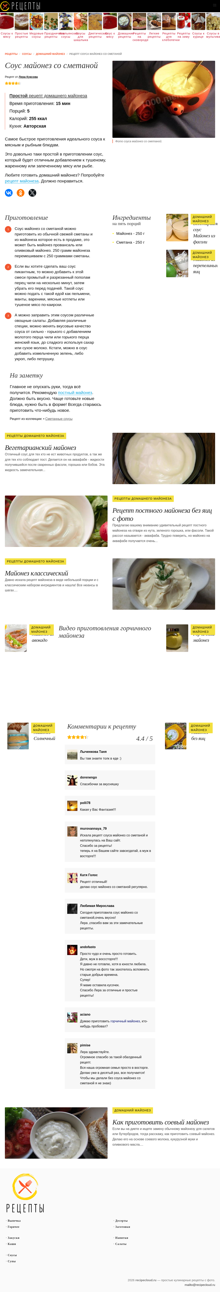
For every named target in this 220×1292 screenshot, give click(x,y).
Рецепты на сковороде (139, 37)
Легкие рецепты (154, 35)
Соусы (12, 1255)
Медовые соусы (36, 35)
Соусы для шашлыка (80, 37)
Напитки (121, 1237)
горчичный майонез (125, 1021)
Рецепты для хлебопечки (169, 37)
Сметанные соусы (59, 419)
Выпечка (14, 1220)
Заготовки (122, 1226)
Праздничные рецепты (51, 35)
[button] (214, 5)
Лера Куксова (28, 76)
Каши (12, 1244)
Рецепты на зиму (183, 35)
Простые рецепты (21, 35)
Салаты (121, 1244)
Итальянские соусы (66, 35)
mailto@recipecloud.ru (200, 1284)
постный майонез (75, 392)
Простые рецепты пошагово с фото (25, 1193)
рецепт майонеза (22, 181)
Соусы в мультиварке (213, 35)
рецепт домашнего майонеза (48, 95)
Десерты (121, 1220)
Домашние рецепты (125, 35)
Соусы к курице (198, 35)
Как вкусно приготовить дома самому (20, 6)
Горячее (13, 1226)
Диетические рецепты (95, 35)
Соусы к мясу (7, 35)
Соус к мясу (110, 35)
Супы (12, 1261)
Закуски (14, 1237)
